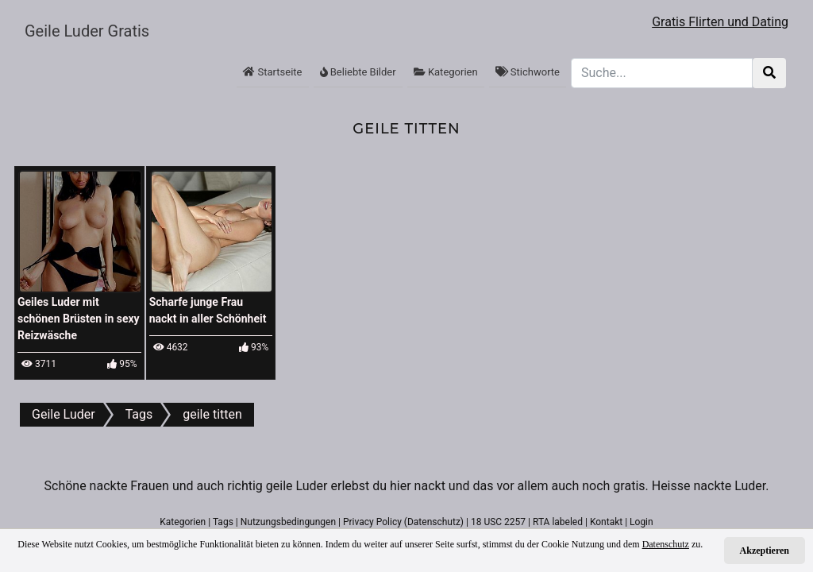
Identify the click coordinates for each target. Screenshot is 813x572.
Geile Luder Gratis (87, 31)
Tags (223, 522)
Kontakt (606, 522)
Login (641, 522)
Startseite (272, 72)
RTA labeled (558, 522)
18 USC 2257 (498, 522)
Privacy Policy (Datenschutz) (403, 522)
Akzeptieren (764, 550)
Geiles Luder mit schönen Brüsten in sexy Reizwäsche (78, 319)
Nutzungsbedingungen (288, 522)
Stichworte (527, 72)
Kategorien (446, 72)
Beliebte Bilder (358, 72)
